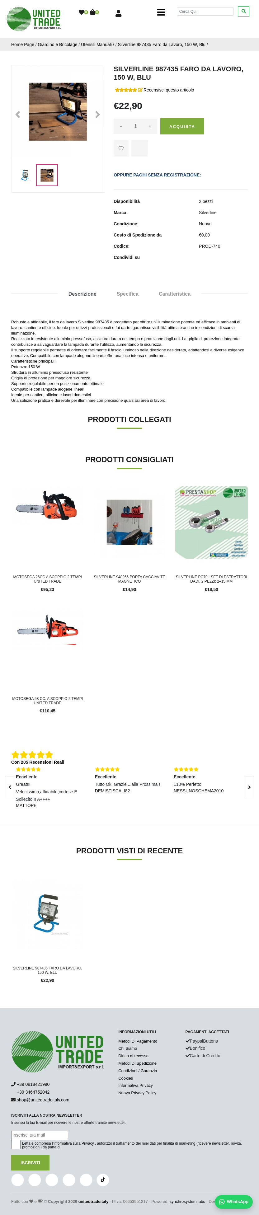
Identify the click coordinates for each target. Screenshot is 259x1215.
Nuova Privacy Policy (137, 1093)
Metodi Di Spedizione (137, 1063)
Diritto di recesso (133, 1055)
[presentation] (249, 787)
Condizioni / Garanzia (137, 1070)
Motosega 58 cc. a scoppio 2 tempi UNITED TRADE (47, 701)
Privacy (88, 1143)
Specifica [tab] (128, 294)
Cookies (125, 1078)
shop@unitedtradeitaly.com (43, 1099)
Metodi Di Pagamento (137, 1041)
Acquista (182, 126)
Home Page (22, 44)
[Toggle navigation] (161, 12)
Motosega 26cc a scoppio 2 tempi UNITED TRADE (47, 579)
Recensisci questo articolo (169, 89)
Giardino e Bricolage (58, 44)
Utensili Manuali (96, 44)
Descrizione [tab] (82, 294)
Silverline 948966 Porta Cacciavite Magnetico (129, 579)
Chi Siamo (127, 1048)
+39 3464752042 (30, 1092)
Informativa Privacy (135, 1085)
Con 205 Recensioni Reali (37, 762)
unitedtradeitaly (93, 1201)
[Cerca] (205, 11)
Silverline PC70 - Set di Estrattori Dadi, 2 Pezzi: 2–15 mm (211, 579)
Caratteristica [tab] (175, 294)
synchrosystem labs (187, 1201)
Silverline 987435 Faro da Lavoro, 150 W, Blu (161, 44)
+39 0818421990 (33, 1084)
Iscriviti (30, 1162)
